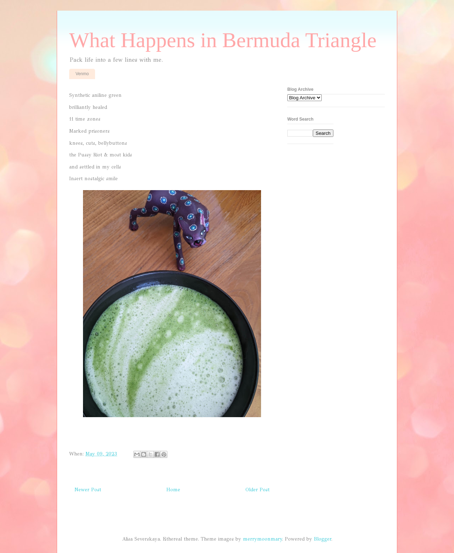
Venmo (82, 73)
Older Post (257, 490)
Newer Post (87, 490)
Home (173, 490)
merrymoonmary (262, 539)
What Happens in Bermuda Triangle (223, 40)
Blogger (322, 539)
